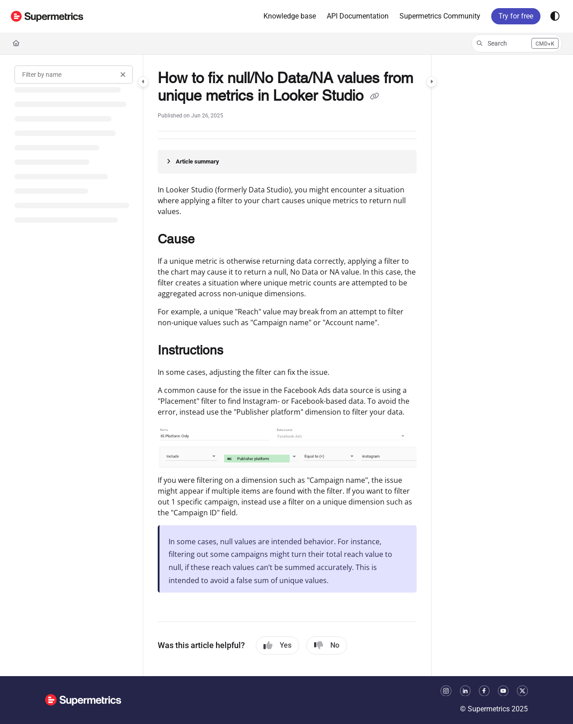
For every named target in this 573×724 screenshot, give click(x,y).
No (326, 645)
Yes (277, 645)
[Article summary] (287, 161)
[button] (47, 16)
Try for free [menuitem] (515, 16)
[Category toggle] (143, 81)
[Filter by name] (73, 74)
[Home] (16, 43)
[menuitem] (289, 16)
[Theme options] (555, 16)
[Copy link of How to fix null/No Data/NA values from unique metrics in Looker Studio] (374, 97)
